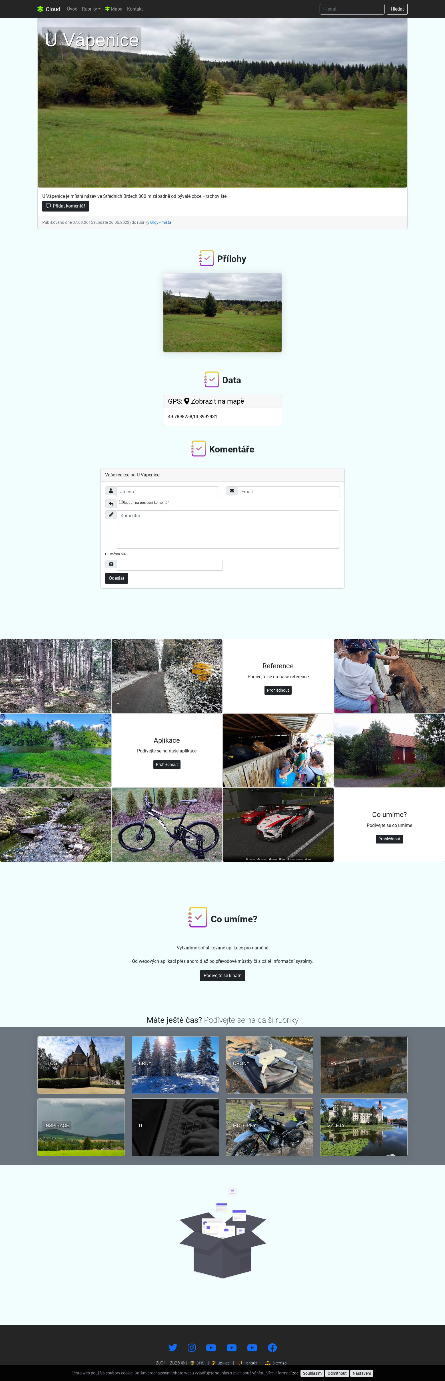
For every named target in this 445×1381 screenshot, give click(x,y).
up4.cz (221, 1363)
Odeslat (116, 578)
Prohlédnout (278, 690)
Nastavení (362, 1373)
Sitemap (276, 1363)
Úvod (72, 9)
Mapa (114, 9)
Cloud (48, 9)
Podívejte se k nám (223, 975)
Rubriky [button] (89, 9)
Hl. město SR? (116, 554)
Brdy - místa (160, 222)
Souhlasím (312, 1373)
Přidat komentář (65, 206)
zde (295, 1373)
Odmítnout (337, 1373)
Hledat (397, 9)
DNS (197, 1363)
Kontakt (135, 9)
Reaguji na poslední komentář (144, 502)
